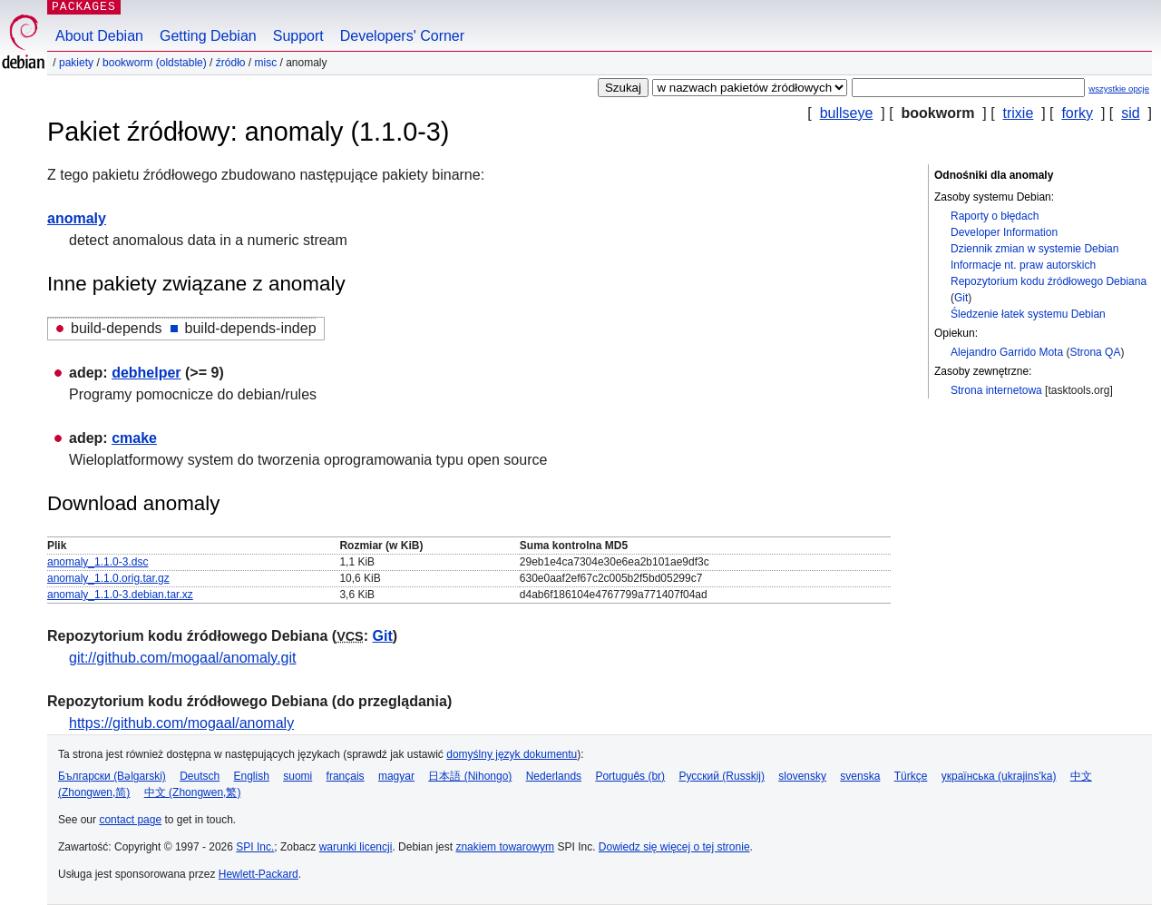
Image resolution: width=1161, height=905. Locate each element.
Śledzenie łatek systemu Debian (1028, 314)
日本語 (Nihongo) (470, 776)
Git (961, 297)
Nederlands (553, 776)
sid (1130, 113)
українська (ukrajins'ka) (999, 776)
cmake (134, 438)
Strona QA (1094, 352)
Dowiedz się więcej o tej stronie (674, 847)
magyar (396, 776)
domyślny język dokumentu (511, 754)
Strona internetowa (996, 390)
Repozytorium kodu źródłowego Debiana (1048, 281)
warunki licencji (356, 847)
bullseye (846, 113)
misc (266, 62)
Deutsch (200, 776)
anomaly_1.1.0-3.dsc (97, 562)
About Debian (99, 36)
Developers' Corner (402, 36)
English (251, 776)
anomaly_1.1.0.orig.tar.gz (108, 578)
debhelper (146, 372)
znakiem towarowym (504, 847)
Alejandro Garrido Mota (1007, 352)
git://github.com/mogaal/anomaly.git (183, 657)
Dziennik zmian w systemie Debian (1034, 248)
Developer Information (1004, 232)
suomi (297, 776)
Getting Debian (208, 36)
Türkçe (911, 776)
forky (1077, 113)
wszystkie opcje (1118, 88)
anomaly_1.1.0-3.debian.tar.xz (120, 594)
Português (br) (630, 776)
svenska (860, 776)
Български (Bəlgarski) (112, 776)
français (346, 776)
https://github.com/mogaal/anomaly (181, 723)
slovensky (802, 776)
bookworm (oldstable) (154, 62)
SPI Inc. (255, 847)
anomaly (76, 218)
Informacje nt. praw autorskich (1023, 265)
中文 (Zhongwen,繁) (192, 792)
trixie (1018, 113)
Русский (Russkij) (721, 776)
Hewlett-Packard (258, 874)
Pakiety (76, 62)
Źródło (231, 62)
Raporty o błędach (995, 216)
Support (298, 36)
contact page (130, 819)
